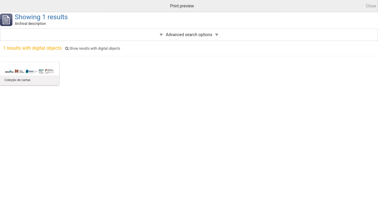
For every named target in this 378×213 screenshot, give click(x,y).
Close (371, 6)
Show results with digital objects (92, 48)
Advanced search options (189, 34)
